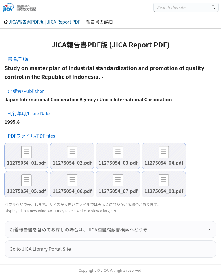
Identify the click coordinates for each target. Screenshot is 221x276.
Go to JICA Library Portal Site (40, 248)
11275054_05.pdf (26, 190)
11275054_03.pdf (117, 162)
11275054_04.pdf (163, 162)
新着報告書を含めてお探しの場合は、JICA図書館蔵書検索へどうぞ (78, 229)
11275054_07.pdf (117, 190)
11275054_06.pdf (72, 190)
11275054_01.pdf (26, 162)
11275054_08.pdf (163, 190)
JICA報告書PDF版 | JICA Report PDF (44, 21)
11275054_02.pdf (72, 162)
